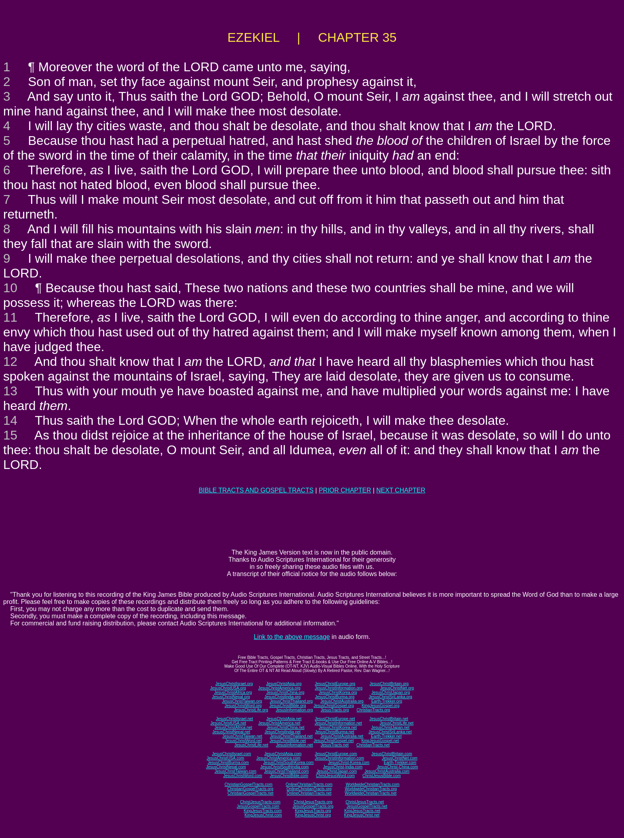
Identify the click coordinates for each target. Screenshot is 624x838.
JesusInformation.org (294, 710)
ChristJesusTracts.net (364, 802)
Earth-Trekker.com (400, 762)
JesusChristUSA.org (228, 688)
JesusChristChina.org (285, 692)
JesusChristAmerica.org (279, 688)
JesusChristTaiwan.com (235, 771)
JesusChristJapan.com (336, 771)
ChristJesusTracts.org (313, 802)
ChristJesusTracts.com (260, 802)
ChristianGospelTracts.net (250, 793)
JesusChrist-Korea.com (348, 762)
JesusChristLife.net (396, 723)
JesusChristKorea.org (338, 692)
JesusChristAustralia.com (387, 771)
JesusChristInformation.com (339, 758)
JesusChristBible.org (287, 705)
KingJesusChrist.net (362, 815)
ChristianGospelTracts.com (248, 784)
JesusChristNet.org (397, 688)
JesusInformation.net (294, 745)
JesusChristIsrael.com (231, 754)
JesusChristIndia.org (282, 697)
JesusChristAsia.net (283, 719)
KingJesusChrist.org (313, 815)
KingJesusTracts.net (362, 811)
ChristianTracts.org (373, 710)
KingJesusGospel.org (381, 705)
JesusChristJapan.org (390, 692)
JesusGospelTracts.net (367, 806)
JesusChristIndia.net (283, 732)
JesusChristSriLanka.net (390, 732)
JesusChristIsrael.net (234, 719)
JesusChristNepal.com (226, 767)
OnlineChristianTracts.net (309, 793)
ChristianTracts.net (373, 745)
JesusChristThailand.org (291, 701)
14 (10, 420)
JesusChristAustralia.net (341, 736)
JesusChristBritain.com (391, 754)
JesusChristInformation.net (338, 723)
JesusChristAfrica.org (233, 692)
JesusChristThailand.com (286, 771)
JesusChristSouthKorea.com (288, 762)
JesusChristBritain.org (389, 684)
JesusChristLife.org (251, 710)
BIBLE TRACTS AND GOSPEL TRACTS (256, 490)
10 (10, 288)
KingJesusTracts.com (263, 811)
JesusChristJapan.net (390, 727)
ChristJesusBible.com (382, 776)
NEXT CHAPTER (400, 490)
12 (10, 361)
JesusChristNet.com (399, 758)
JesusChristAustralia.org (341, 701)
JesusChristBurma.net (334, 732)
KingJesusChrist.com (263, 815)
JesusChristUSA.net (228, 723)
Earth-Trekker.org (386, 701)
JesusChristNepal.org (231, 697)
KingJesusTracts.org (313, 811)
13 (10, 391)
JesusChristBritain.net (388, 719)
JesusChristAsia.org (284, 684)
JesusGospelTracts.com (258, 806)
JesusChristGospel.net (334, 740)
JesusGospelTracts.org (312, 806)
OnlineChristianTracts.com (309, 784)
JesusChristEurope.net (335, 719)
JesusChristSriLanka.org (390, 697)
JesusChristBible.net (287, 740)
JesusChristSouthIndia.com (284, 767)
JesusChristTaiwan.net (242, 736)
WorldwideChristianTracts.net (370, 793)
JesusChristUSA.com (225, 758)
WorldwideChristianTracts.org (371, 789)
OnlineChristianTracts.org (309, 789)
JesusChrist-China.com (397, 767)
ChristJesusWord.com (335, 776)
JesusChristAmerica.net (279, 723)
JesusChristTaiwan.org (242, 701)
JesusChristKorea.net (338, 727)
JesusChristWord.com (242, 776)
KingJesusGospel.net (380, 740)
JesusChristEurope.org (335, 684)
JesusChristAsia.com (282, 754)
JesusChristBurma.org (335, 697)
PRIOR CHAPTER (345, 490)
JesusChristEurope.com (336, 754)
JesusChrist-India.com (343, 767)
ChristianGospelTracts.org (250, 789)
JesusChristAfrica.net (233, 727)
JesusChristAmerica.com (278, 758)
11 (10, 317)
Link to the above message (292, 636)
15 (10, 435)
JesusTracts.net (335, 745)
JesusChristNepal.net (231, 732)
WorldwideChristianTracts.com (373, 784)
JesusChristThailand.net (291, 736)
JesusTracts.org (335, 710)
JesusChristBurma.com (228, 762)
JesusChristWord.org (242, 705)
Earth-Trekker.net (386, 736)
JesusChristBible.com (289, 776)
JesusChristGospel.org (334, 705)
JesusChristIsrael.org (234, 684)
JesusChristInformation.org (339, 688)
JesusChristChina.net (285, 727)
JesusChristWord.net (243, 740)
